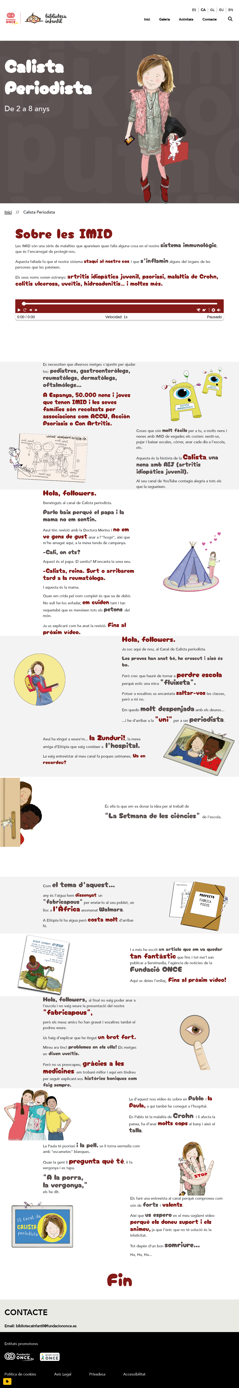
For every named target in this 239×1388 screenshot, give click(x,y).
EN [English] (230, 10)
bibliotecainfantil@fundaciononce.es (46, 1326)
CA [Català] (203, 10)
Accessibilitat (134, 1374)
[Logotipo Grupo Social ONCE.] (50, 1356)
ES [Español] (194, 10)
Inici (147, 19)
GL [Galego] (212, 10)
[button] (19, 309)
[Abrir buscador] (231, 19)
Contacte (209, 19)
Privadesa (97, 1374)
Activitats (186, 19)
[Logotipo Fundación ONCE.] (19, 1356)
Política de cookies (20, 1374)
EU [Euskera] (221, 10)
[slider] (24, 304)
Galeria (164, 19)
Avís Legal (62, 1374)
